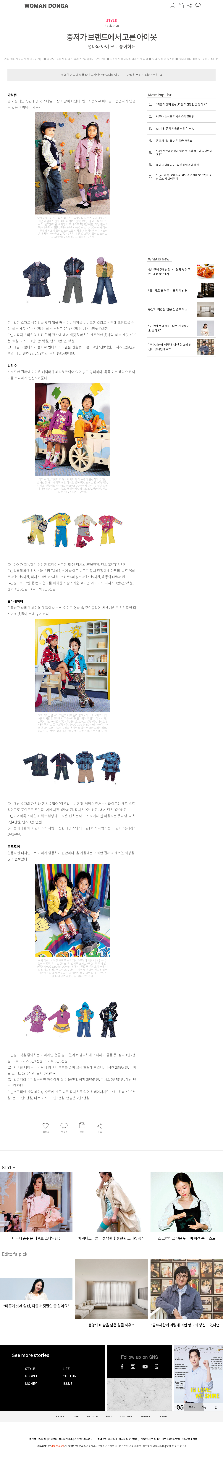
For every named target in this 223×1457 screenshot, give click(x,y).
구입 (215, 1407)
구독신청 (31, 1439)
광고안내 (42, 1439)
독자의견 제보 (65, 1439)
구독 (203, 1407)
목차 (192, 1407)
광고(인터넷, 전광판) (129, 1439)
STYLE (111, 20)
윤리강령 (52, 1439)
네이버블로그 (156, 1367)
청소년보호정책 (189, 1439)
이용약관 (155, 1439)
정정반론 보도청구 (83, 1439)
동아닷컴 (101, 1439)
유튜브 (145, 1367)
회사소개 (112, 1439)
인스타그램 (133, 1367)
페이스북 (122, 1367)
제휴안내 (145, 1439)
